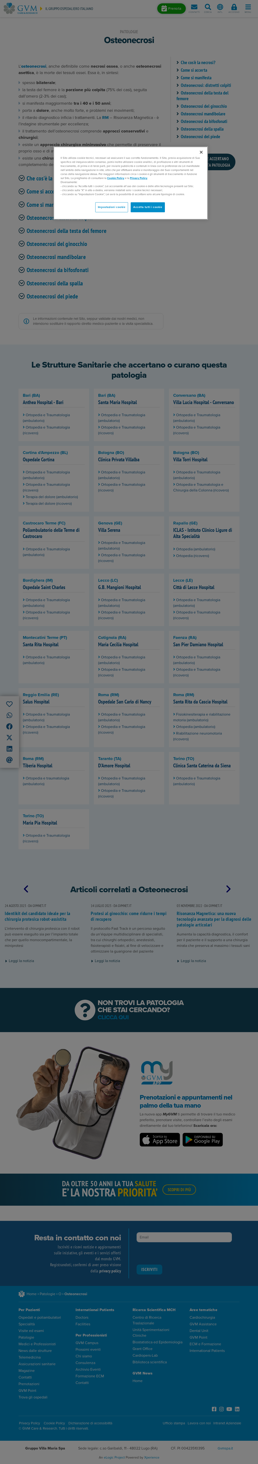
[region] (130, 183)
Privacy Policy (138, 178)
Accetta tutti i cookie (147, 207)
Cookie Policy (115, 178)
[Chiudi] (201, 152)
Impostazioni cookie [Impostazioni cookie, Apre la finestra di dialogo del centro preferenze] (111, 207)
